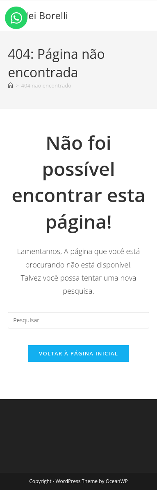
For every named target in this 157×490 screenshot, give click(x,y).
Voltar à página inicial (78, 353)
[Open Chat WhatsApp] (16, 18)
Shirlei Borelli (38, 15)
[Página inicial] (10, 85)
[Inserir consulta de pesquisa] (78, 320)
